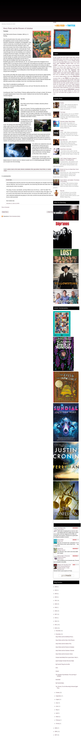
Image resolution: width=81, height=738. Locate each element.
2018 (56, 610)
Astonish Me (60, 548)
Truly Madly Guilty (61, 528)
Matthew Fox (56, 66)
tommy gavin (56, 92)
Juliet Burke (76, 63)
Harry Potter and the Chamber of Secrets (65, 650)
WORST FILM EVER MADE (63, 73)
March (57, 716)
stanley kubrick (72, 87)
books (18, 169)
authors (9, 169)
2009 (56, 728)
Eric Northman (60, 60)
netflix (78, 81)
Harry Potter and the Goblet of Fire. (63, 643)
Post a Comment (5, 207)
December (58, 630)
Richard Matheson (57, 68)
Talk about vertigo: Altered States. (67, 121)
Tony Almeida (65, 71)
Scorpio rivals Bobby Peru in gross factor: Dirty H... (67, 657)
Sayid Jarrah (70, 68)
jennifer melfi (73, 79)
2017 (56, 614)
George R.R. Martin (57, 62)
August (57, 699)
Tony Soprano (72, 71)
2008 (56, 731)
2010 (56, 628)
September (58, 696)
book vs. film (14, 169)
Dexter (54, 60)
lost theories (63, 81)
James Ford (69, 63)
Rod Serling (63, 68)
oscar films (63, 83)
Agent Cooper (69, 57)
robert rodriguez (75, 84)
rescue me (55, 84)
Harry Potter (42, 169)
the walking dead (75, 90)
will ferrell (74, 92)
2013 (56, 617)
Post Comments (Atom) (15, 216)
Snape (5, 170)
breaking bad (67, 74)
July (57, 702)
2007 (56, 735)
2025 (56, 586)
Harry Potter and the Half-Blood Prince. (64, 636)
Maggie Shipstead (61, 550)
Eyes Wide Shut (63, 140)
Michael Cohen (61, 569)
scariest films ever (62, 86)
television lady (58, 90)
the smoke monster (66, 90)
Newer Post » (5, 212)
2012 (56, 621)
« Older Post (50, 212)
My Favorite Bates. (60, 683)
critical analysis (63, 76)
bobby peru (58, 74)
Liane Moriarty (61, 529)
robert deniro (68, 84)
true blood (61, 92)
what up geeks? (68, 92)
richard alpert (62, 84)
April (57, 713)
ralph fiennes (76, 82)
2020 (56, 604)
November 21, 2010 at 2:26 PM (12, 203)
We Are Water (60, 539)
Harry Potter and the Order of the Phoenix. (65, 640)
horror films (75, 78)
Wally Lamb (60, 541)
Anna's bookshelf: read (67, 525)
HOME (54, 22)
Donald (7, 179)
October (58, 692)
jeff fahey (68, 79)
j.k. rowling (48, 169)
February (58, 720)
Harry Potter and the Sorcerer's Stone (64, 654)
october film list (56, 83)
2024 (56, 590)
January (58, 723)
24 (53, 57)
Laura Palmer (61, 65)
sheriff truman (56, 87)
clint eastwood (56, 76)
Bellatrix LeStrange (69, 58)
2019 (56, 607)
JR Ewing (75, 62)
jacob (64, 79)
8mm (57, 667)
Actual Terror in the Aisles (65, 149)
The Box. (62, 103)
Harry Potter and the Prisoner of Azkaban (18, 28)
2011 (56, 624)
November (58, 634)
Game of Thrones (67, 60)
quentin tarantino (70, 83)
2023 (56, 593)
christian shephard (75, 74)
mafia (68, 81)
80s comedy (57, 57)
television (71, 89)
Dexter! (57, 671)
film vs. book (61, 78)
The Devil (64, 70)
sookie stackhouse (64, 87)
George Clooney (75, 60)
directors (23, 169)
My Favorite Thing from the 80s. (63, 664)
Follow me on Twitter (70, 25)
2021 (56, 600)
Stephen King (57, 70)
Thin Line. (62, 190)
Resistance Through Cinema (73, 66)
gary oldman (36, 169)
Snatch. (62, 130)
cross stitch (70, 76)
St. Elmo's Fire (76, 68)
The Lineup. (62, 112)
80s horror (63, 57)
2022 (56, 597)
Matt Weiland (60, 558)
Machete (77, 65)
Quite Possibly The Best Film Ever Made (65, 660)
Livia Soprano (68, 65)
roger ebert (55, 85)
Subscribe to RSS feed (60, 25)
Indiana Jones (70, 62)
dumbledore (27, 169)
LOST (55, 65)
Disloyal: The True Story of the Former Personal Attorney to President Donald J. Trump (64, 566)
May (57, 709)
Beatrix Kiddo (62, 58)
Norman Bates (63, 66)
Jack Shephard (61, 63)
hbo (70, 78)
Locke (73, 65)
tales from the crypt (63, 89)
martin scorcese (73, 81)
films (32, 169)
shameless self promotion (73, 86)
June (57, 706)
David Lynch (76, 59)
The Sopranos (72, 70)
